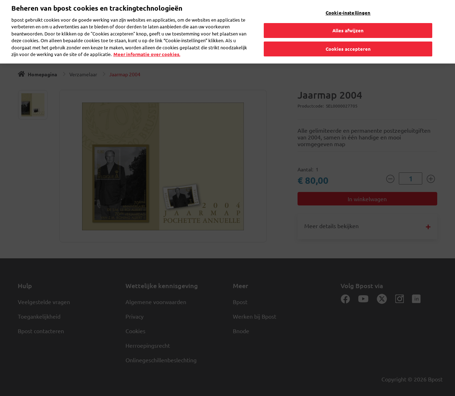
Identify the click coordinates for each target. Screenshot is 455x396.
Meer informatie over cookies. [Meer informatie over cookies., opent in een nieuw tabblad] (146, 48)
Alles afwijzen (348, 24)
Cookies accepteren (348, 42)
